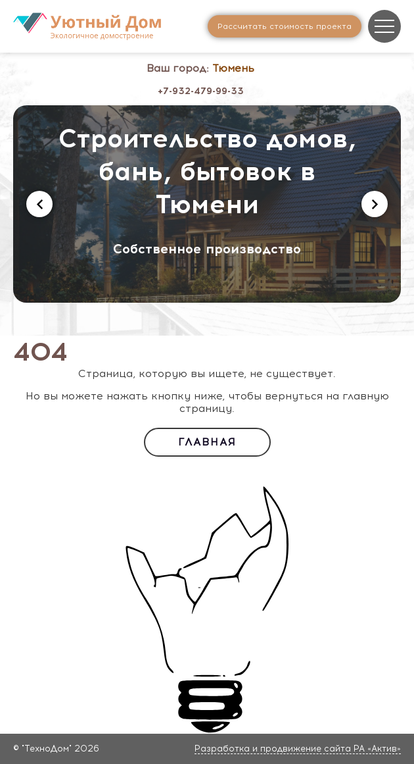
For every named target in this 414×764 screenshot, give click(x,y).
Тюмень (233, 68)
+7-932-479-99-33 (201, 91)
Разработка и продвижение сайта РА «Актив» (298, 748)
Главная (207, 442)
